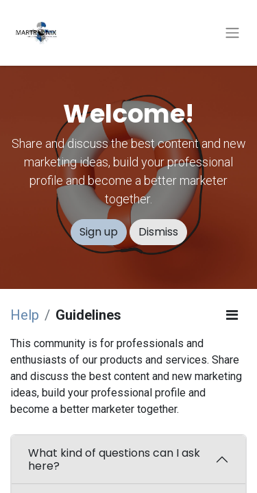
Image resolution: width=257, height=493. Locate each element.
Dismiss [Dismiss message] (158, 232)
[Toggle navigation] (232, 33)
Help (24, 315)
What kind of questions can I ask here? (114, 459)
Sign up (98, 232)
